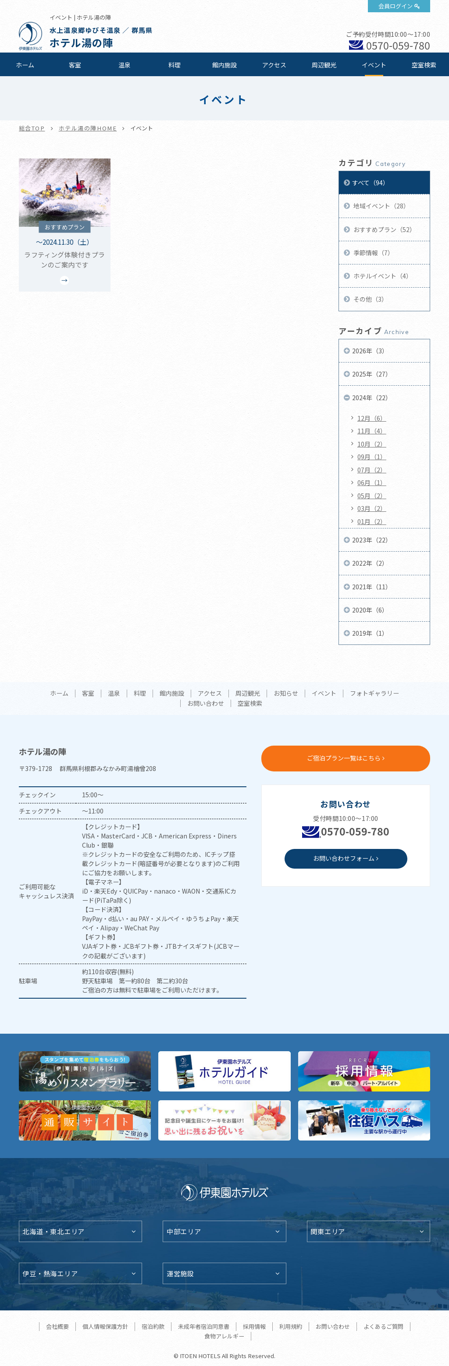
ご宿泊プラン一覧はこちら (344, 757)
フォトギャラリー (374, 693)
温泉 (124, 64)
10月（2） (371, 444)
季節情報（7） (373, 252)
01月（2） (371, 521)
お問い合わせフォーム (343, 858)
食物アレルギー (224, 1336)
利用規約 (290, 1326)
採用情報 (254, 1326)
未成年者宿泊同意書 (203, 1326)
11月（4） (371, 430)
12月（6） (371, 418)
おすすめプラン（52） (384, 229)
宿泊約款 (153, 1326)
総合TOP (32, 128)
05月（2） (371, 495)
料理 (174, 64)
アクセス (274, 64)
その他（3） (370, 299)
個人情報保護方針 (105, 1326)
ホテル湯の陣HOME (88, 128)
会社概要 (57, 1326)
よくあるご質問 (383, 1326)
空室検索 (424, 64)
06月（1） (371, 482)
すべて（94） (370, 182)
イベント (374, 64)
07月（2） (371, 469)
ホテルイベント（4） (382, 275)
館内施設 (224, 64)
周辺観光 (324, 64)
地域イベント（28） (381, 205)
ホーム (25, 64)
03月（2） (371, 508)
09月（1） (371, 456)
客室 (75, 64)
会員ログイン (395, 6)
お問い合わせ (205, 704)
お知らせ (286, 693)
